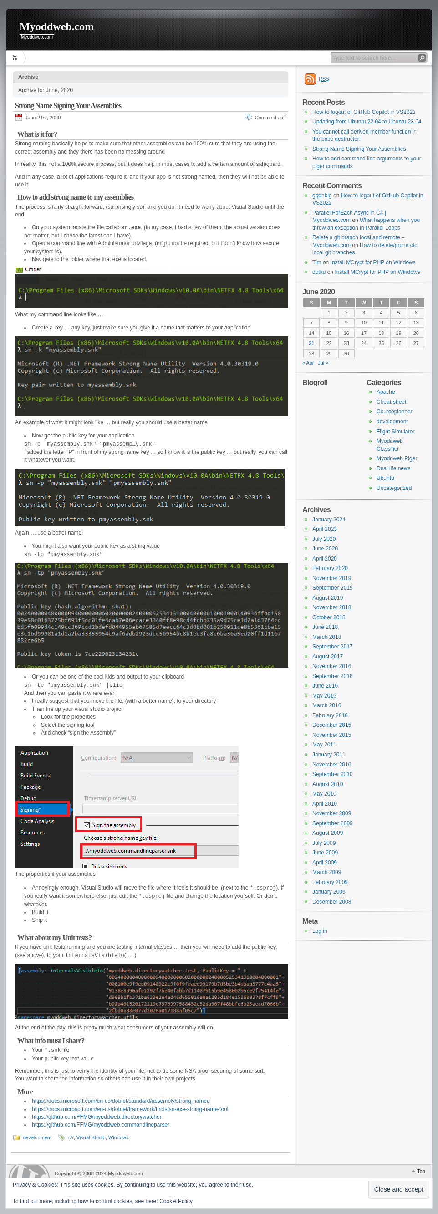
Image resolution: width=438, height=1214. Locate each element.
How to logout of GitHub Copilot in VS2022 (364, 112)
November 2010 (331, 764)
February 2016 (330, 715)
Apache (386, 392)
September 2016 (332, 676)
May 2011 (324, 744)
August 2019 (327, 598)
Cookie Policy (176, 1201)
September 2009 (332, 823)
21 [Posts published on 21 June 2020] (311, 343)
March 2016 (326, 705)
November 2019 (331, 578)
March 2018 (326, 637)
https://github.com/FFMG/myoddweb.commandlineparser (100, 1124)
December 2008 (331, 902)
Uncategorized (394, 488)
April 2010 (324, 804)
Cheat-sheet (391, 402)
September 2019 (332, 588)
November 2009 (331, 813)
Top (421, 1171)
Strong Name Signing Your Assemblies (68, 105)
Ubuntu (385, 478)
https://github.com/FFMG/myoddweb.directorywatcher (97, 1117)
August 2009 (327, 833)
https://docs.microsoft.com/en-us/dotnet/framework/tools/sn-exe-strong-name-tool (130, 1109)
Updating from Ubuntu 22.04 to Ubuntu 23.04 (367, 121)
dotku (319, 272)
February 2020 (330, 568)
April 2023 (324, 529)
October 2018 (329, 617)
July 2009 (324, 843)
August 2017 (327, 656)
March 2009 (326, 872)
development (37, 1137)
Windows (118, 1137)
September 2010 (332, 774)
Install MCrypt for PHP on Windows (373, 262)
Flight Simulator (395, 431)
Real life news (394, 468)
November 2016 (331, 666)
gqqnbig (322, 195)
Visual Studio (91, 1137)
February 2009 (330, 882)
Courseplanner (395, 411)
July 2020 (324, 539)
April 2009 (324, 862)
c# (71, 1137)
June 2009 (325, 852)
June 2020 (325, 548)
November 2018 (331, 607)
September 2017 (332, 646)
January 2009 (329, 892)
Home (16, 58)
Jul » (323, 362)
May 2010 (324, 794)
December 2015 (331, 725)
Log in (319, 931)
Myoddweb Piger (397, 458)
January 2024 (329, 519)
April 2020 (324, 559)
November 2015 (331, 735)
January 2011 (329, 754)
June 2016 (325, 686)
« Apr (308, 362)
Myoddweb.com (57, 26)
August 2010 (327, 784)
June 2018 (325, 627)
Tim (316, 262)
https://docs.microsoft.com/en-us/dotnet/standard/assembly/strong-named (121, 1101)
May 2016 (324, 696)
